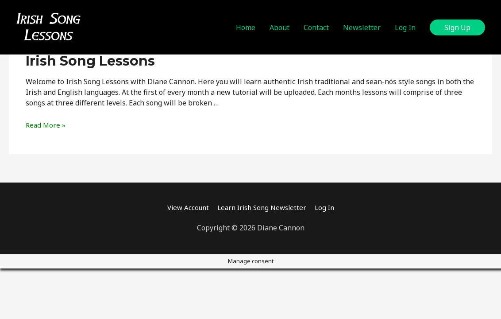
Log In (405, 27)
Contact (316, 27)
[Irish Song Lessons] (48, 26)
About (279, 27)
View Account (184, 207)
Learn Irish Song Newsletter (262, 207)
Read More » (46, 125)
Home (245, 27)
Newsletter (362, 27)
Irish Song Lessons (90, 61)
